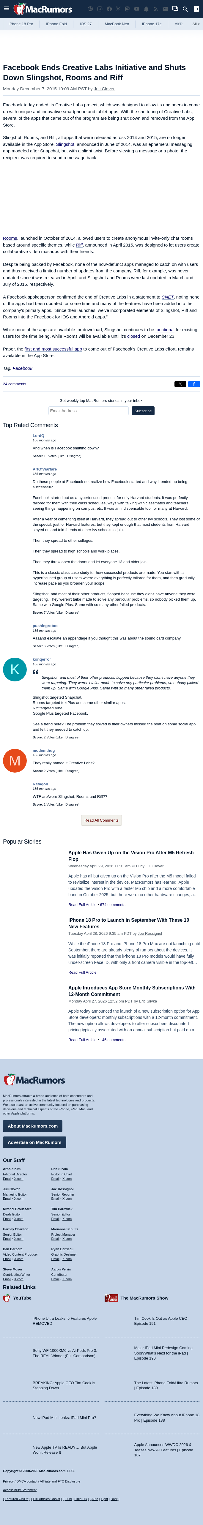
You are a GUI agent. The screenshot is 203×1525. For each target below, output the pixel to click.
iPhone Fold (56, 24)
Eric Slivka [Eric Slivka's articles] (59, 1168)
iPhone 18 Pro (21, 24)
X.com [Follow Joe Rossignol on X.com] (67, 1197)
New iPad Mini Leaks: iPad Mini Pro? (64, 1417)
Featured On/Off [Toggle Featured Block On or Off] (16, 1499)
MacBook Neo (117, 24)
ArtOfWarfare (45, 469)
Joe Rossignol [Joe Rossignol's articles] (62, 1188)
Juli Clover (104, 88)
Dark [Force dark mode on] (114, 1499)
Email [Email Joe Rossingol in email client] (55, 1197)
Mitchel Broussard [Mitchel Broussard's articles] (17, 1208)
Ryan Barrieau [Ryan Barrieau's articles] (62, 1248)
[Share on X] (180, 384)
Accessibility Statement (20, 1490)
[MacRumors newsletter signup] (165, 9)
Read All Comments (101, 820)
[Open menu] (6, 9)
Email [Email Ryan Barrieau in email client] (55, 1258)
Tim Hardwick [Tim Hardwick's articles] (62, 1208)
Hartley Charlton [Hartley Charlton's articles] (16, 1228)
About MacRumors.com (33, 1125)
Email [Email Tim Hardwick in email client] (55, 1218)
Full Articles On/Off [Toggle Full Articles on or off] (46, 1499)
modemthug (44, 750)
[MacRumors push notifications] (146, 9)
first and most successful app (53, 348)
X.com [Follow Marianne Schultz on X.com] (67, 1238)
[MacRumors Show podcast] (90, 9)
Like (61, 456)
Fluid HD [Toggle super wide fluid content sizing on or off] (80, 1499)
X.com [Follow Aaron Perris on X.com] (67, 1278)
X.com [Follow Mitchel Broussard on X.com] (18, 1218)
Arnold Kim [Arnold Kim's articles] (12, 1168)
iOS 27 (86, 24)
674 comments (112, 904)
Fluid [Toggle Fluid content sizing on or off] (68, 1499)
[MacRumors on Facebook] (109, 9)
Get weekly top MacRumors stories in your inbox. (101, 400)
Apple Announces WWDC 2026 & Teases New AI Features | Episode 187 (163, 1449)
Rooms (10, 238)
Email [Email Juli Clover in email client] (7, 1197)
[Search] (187, 9)
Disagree (73, 456)
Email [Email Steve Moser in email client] (7, 1278)
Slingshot (65, 144)
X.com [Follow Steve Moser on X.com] (18, 1278)
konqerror (42, 659)
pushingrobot (45, 625)
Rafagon (40, 784)
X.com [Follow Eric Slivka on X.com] (67, 1178)
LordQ (38, 435)
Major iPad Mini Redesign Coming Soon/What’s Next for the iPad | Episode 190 (163, 1352)
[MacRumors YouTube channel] (137, 9)
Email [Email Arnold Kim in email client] (7, 1178)
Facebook (22, 368)
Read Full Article (82, 904)
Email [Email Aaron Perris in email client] (55, 1278)
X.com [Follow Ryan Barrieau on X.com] (67, 1258)
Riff (79, 244)
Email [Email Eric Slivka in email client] (55, 1178)
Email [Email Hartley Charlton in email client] (7, 1238)
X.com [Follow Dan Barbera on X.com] (18, 1258)
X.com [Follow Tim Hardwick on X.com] (67, 1218)
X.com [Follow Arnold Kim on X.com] (18, 1178)
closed (133, 336)
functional (164, 329)
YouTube (22, 1297)
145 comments (112, 1040)
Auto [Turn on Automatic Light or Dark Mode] (95, 1499)
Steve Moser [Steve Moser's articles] (12, 1268)
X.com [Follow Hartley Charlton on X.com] (18, 1238)
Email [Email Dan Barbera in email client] (7, 1258)
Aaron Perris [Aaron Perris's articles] (61, 1268)
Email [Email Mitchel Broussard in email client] (7, 1218)
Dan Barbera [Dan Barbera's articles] (12, 1248)
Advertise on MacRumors (35, 1141)
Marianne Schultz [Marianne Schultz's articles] (64, 1228)
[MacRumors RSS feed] (156, 9)
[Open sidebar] (196, 9)
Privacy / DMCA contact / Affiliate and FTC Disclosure (41, 1481)
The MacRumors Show (145, 1297)
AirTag (180, 24)
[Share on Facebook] (194, 384)
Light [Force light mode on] (104, 1499)
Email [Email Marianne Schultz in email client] (55, 1238)
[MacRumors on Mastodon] (127, 9)
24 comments (14, 384)
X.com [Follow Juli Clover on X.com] (18, 1197)
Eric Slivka (148, 1001)
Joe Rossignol (150, 933)
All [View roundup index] (196, 24)
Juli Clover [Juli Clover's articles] (11, 1188)
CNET (168, 296)
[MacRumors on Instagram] (100, 9)
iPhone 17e (152, 24)
